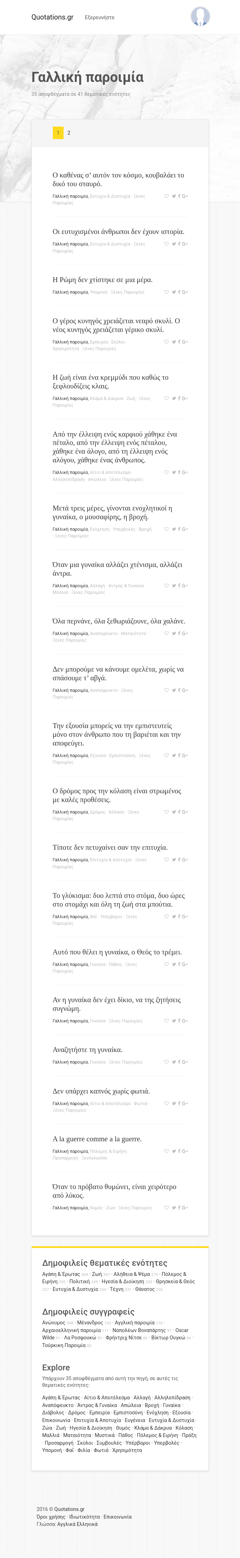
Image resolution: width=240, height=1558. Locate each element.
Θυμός (96, 1207)
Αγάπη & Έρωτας (61, 1274)
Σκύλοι (118, 342)
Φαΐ (93, 916)
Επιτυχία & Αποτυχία (111, 859)
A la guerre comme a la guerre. (97, 1139)
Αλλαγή (97, 585)
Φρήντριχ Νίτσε (124, 1338)
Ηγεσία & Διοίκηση (123, 1282)
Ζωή (130, 398)
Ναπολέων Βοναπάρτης (139, 1330)
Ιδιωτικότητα (84, 1517)
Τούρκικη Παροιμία (64, 1345)
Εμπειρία (99, 342)
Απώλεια (97, 479)
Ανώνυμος (54, 1323)
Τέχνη (116, 1289)
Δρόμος (98, 812)
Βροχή (145, 529)
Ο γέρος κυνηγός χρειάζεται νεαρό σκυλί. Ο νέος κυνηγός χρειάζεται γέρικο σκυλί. (116, 325)
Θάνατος (145, 1289)
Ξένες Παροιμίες (128, 292)
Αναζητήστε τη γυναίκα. (88, 1049)
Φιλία (83, 1450)
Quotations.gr (53, 17)
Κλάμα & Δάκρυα (106, 398)
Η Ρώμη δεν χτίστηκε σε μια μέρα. (103, 279)
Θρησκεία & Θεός (175, 1282)
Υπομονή (98, 292)
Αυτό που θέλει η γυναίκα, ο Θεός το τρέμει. (117, 952)
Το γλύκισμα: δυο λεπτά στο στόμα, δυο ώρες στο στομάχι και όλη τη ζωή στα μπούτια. (119, 899)
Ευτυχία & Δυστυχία (110, 196)
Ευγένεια (135, 1420)
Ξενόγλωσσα (94, 1157)
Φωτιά (140, 1103)
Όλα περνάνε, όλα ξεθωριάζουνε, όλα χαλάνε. (119, 621)
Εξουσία (98, 755)
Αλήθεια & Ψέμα (132, 1274)
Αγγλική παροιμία (135, 1323)
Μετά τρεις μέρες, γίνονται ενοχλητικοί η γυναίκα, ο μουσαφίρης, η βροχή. (112, 512)
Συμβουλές (109, 1443)
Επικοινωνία (56, 1420)
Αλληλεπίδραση (69, 479)
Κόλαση (116, 812)
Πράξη (189, 1435)
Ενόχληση (99, 529)
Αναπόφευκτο (104, 633)
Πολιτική (79, 1282)
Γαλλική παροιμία (70, 196)
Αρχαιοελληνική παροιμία (71, 1330)
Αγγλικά (66, 1524)
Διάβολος (53, 1413)
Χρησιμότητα (66, 348)
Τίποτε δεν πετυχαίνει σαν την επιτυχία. (110, 847)
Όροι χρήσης (51, 1517)
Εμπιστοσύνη (122, 755)
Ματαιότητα (133, 633)
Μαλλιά (60, 592)
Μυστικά (105, 1435)
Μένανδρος (90, 1323)
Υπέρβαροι (111, 916)
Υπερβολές (124, 529)
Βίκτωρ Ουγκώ (168, 1338)
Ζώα (110, 1207)
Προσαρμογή (65, 1157)
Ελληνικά (87, 1524)
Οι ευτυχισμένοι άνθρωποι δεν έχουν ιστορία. (119, 231)
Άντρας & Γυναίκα (126, 585)
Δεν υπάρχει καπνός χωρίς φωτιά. (101, 1091)
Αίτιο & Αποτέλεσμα (110, 472)
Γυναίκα (98, 964)
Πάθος (115, 964)
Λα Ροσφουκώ (80, 1338)
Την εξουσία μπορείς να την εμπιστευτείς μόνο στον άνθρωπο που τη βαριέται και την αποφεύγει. (117, 734)
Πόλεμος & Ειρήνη (108, 1151)
